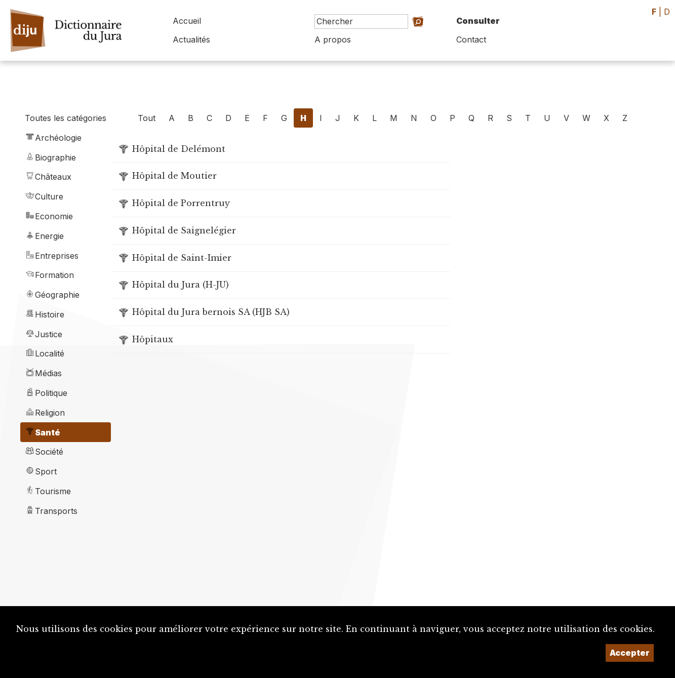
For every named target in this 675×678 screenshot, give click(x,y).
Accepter (630, 653)
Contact (471, 39)
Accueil (187, 21)
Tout (146, 118)
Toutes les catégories (65, 118)
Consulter (478, 21)
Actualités (191, 39)
